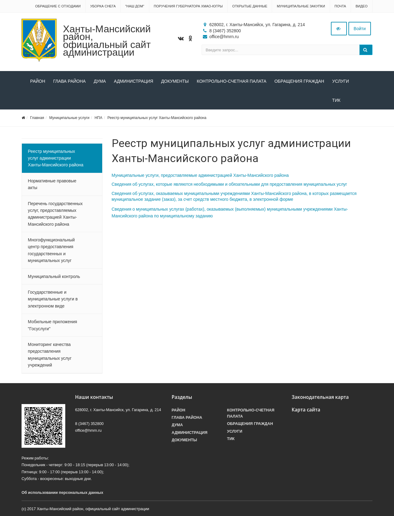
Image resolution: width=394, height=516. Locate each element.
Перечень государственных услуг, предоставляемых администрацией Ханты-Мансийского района (55, 214)
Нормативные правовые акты (52, 184)
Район (37, 81)
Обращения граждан (299, 81)
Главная (37, 118)
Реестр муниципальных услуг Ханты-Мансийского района (156, 118)
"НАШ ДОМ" (134, 6)
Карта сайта (306, 410)
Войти (360, 28)
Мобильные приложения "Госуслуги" (52, 325)
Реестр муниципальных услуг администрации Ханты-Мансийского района (55, 158)
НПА (98, 118)
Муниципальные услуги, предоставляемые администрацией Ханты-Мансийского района (200, 175)
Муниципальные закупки (301, 6)
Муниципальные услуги (69, 118)
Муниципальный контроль (54, 276)
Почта (340, 6)
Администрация (133, 81)
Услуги (340, 81)
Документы (175, 81)
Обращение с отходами (58, 6)
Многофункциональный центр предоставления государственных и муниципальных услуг (51, 250)
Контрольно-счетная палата (231, 81)
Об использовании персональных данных (62, 493)
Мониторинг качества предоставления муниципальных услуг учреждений (50, 355)
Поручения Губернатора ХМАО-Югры (188, 6)
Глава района (69, 81)
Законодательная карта (320, 397)
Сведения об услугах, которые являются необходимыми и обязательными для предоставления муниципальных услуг (229, 184)
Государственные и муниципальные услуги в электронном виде (53, 299)
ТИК (34, 100)
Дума (100, 81)
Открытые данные (249, 6)
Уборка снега (103, 6)
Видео (362, 6)
